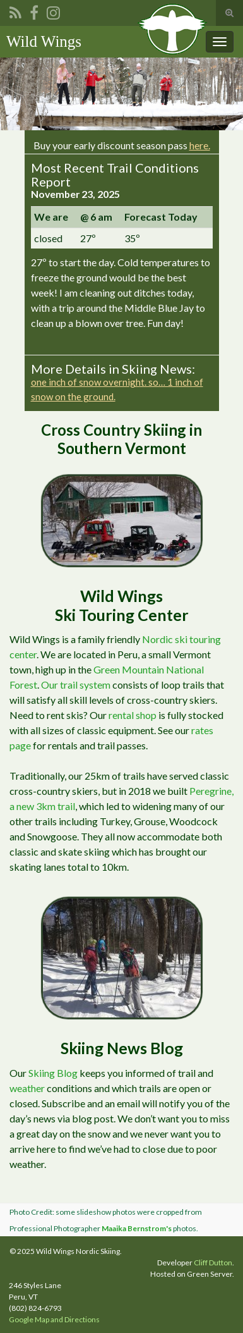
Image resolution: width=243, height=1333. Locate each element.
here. (199, 145)
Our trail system (75, 685)
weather (27, 1088)
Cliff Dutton (213, 1262)
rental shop (133, 715)
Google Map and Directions (54, 1319)
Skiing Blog (53, 1073)
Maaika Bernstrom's (137, 1228)
